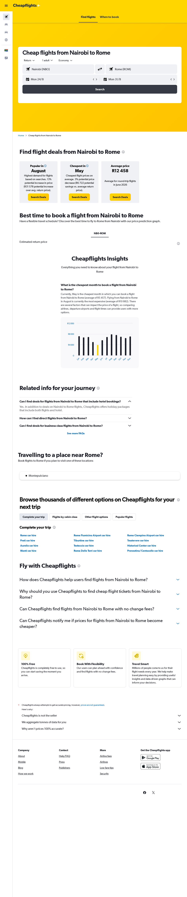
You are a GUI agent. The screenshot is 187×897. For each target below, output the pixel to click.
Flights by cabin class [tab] (64, 516)
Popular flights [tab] (124, 516)
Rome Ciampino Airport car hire (145, 535)
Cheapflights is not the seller (102, 715)
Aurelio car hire (29, 545)
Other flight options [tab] (96, 516)
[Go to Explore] (6, 40)
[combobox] (66, 60)
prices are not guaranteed (92, 705)
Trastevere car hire (138, 540)
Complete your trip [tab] (34, 516)
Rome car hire (28, 535)
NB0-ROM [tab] (100, 233)
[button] (6, 6)
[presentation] (123, 152)
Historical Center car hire (141, 545)
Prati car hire (27, 540)
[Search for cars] (6, 32)
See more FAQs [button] (76, 433)
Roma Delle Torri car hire (88, 550)
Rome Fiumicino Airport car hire (92, 535)
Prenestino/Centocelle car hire (145, 550)
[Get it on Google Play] (150, 757)
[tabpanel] (100, 329)
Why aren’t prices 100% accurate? (102, 729)
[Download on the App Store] (150, 766)
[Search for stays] (6, 24)
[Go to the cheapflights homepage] (26, 5)
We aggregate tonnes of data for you (102, 722)
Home (21, 135)
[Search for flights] (6, 16)
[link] (38, 197)
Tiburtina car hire (84, 540)
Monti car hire (28, 550)
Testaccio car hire (84, 545)
